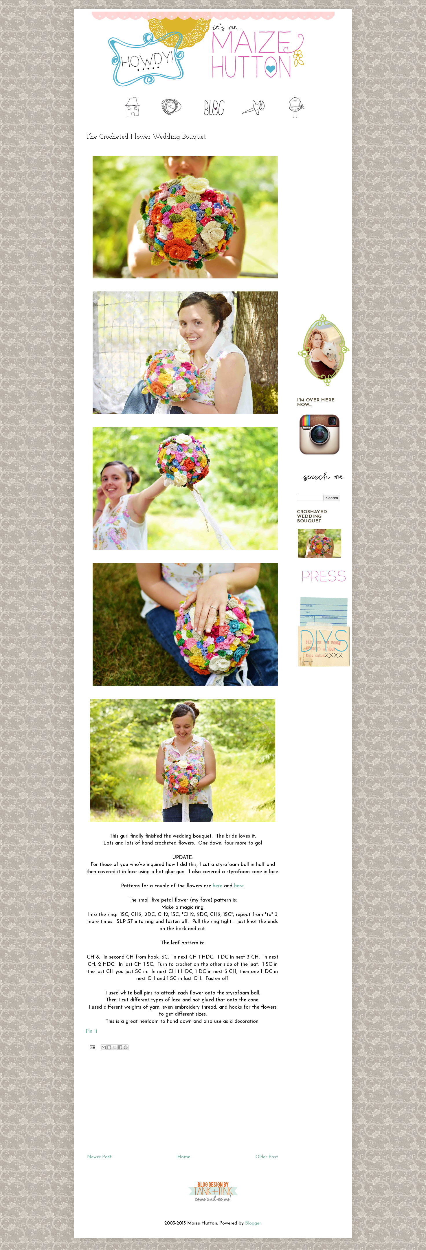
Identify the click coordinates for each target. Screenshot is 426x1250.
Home (183, 1157)
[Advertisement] (183, 1104)
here (217, 886)
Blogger (253, 1223)
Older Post (267, 1157)
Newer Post (99, 1157)
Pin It (92, 1031)
